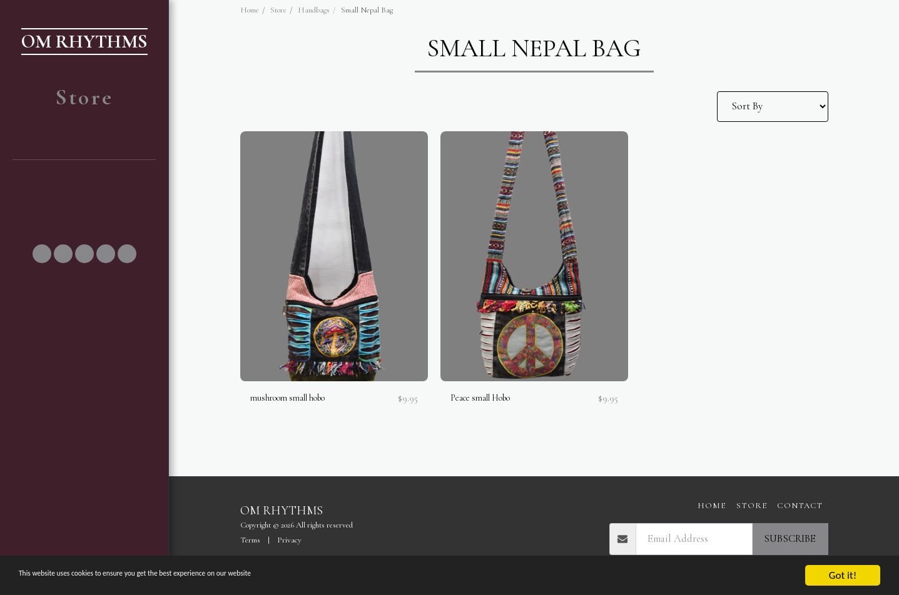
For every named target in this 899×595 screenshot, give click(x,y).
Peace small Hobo (487, 398)
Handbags (314, 10)
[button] (84, 185)
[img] (334, 256)
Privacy (289, 540)
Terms (250, 540)
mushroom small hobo (296, 398)
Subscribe (790, 538)
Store (278, 10)
